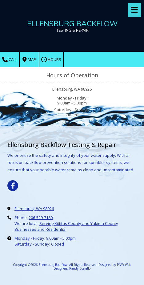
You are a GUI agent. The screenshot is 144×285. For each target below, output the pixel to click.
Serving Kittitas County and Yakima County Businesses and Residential (66, 226)
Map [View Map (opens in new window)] (29, 60)
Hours (51, 60)
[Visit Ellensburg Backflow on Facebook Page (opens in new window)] (12, 185)
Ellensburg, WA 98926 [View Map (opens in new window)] (34, 208)
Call (9, 60)
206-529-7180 (41, 217)
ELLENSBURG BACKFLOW (72, 23)
